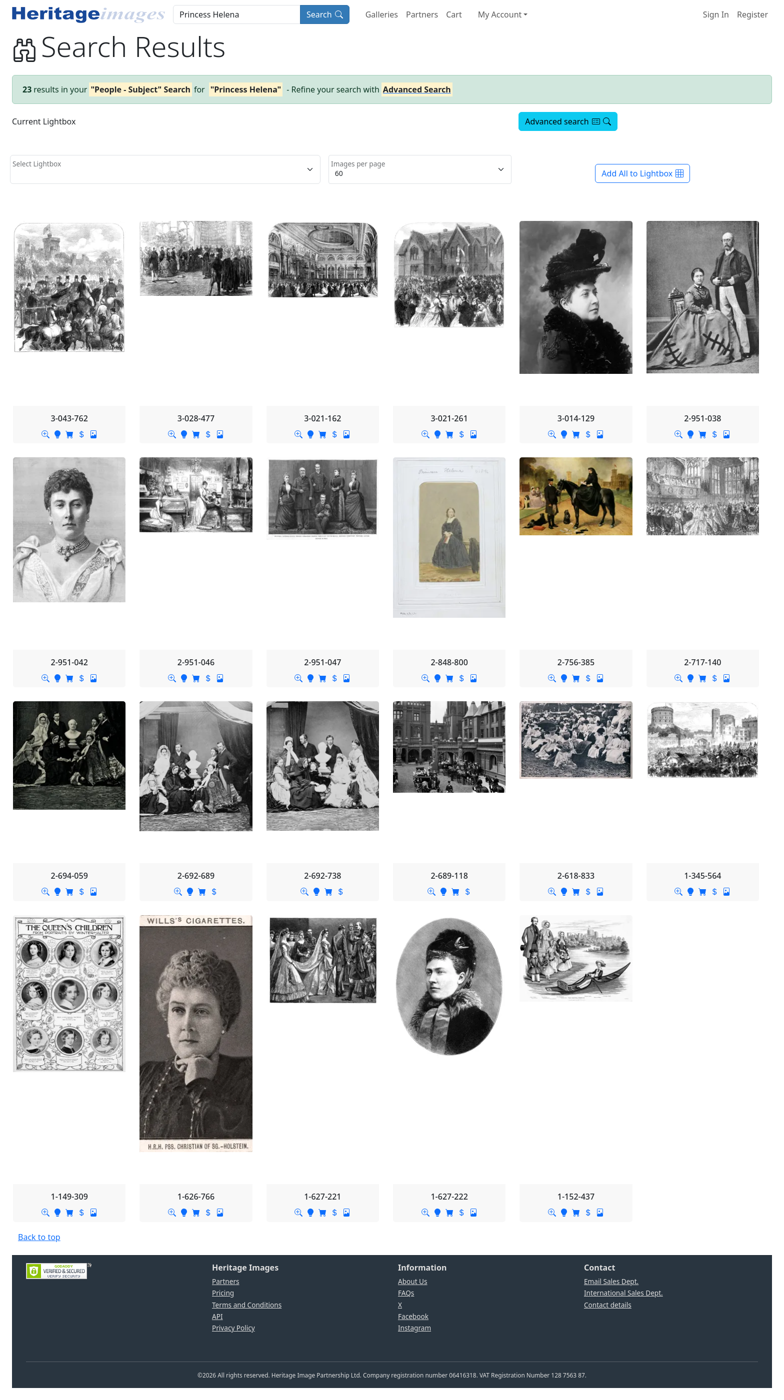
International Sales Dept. (623, 1293)
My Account (500, 14)
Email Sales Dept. (611, 1281)
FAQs (406, 1293)
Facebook (413, 1316)
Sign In (716, 14)
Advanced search (567, 121)
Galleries (382, 14)
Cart (454, 14)
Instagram (414, 1328)
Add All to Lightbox (643, 173)
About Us (413, 1281)
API (217, 1316)
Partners (422, 14)
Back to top (39, 1237)
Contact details (608, 1305)
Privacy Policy (233, 1328)
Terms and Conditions (247, 1305)
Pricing (223, 1293)
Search (324, 14)
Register (752, 14)
